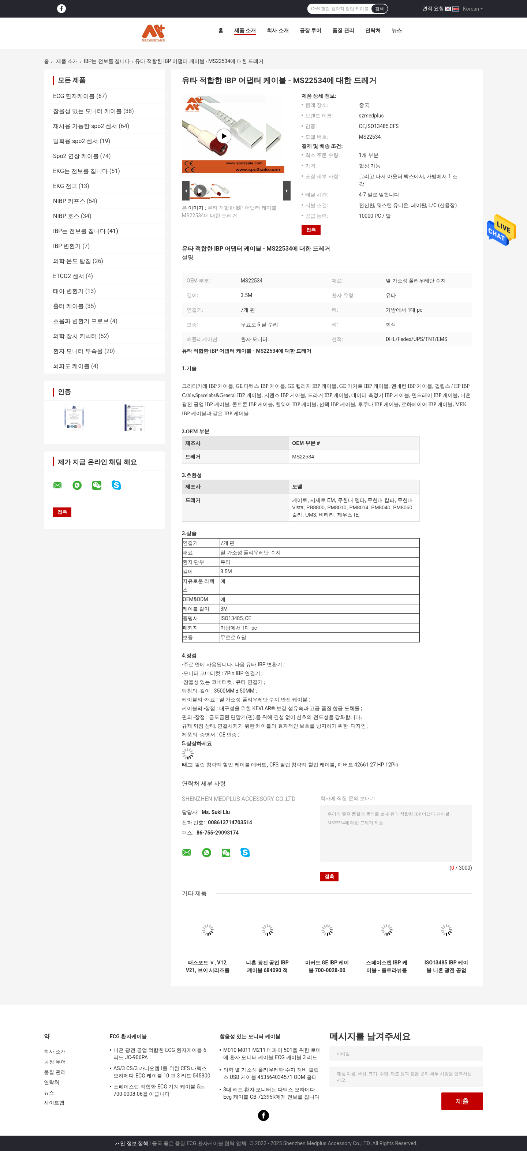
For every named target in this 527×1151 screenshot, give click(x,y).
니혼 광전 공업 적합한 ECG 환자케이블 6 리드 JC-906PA (159, 1053)
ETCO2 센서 (68, 276)
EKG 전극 (65, 186)
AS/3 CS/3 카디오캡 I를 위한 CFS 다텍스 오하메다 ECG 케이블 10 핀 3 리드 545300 (161, 1072)
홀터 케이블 (68, 306)
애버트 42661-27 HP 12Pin (368, 765)
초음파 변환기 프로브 (81, 321)
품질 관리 (343, 30)
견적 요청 (433, 8)
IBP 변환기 (67, 246)
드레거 (193, 457)
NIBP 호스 (66, 216)
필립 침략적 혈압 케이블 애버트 (230, 765)
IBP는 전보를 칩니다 (107, 61)
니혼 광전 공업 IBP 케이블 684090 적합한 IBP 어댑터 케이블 (267, 967)
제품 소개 (245, 30)
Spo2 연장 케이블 (76, 156)
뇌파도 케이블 (71, 366)
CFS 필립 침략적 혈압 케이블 (302, 765)
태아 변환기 (68, 291)
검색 (379, 8)
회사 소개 (277, 30)
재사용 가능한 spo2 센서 (85, 126)
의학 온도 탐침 (72, 261)
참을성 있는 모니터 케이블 (87, 111)
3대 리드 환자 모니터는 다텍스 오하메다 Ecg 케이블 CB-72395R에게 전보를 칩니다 (271, 1093)
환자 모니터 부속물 (78, 351)
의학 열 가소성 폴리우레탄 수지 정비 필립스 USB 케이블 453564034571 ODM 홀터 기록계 (271, 1074)
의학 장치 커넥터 (75, 336)
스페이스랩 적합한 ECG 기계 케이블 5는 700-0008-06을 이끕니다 (159, 1090)
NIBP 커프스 (69, 201)
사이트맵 (54, 1103)
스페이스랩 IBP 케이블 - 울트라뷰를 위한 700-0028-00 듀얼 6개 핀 (387, 967)
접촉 (311, 230)
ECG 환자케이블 (74, 96)
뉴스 (397, 30)
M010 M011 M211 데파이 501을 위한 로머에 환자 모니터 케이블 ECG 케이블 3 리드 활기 (272, 1054)
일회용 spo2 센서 (75, 141)
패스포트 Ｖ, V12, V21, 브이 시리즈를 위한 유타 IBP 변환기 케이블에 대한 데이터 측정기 (208, 967)
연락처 (373, 30)
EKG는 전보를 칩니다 (80, 171)
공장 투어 (310, 30)
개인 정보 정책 (131, 1143)
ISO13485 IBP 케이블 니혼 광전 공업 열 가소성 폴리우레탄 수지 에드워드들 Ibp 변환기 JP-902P (446, 967)
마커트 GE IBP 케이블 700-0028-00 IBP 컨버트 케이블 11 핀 (327, 967)
